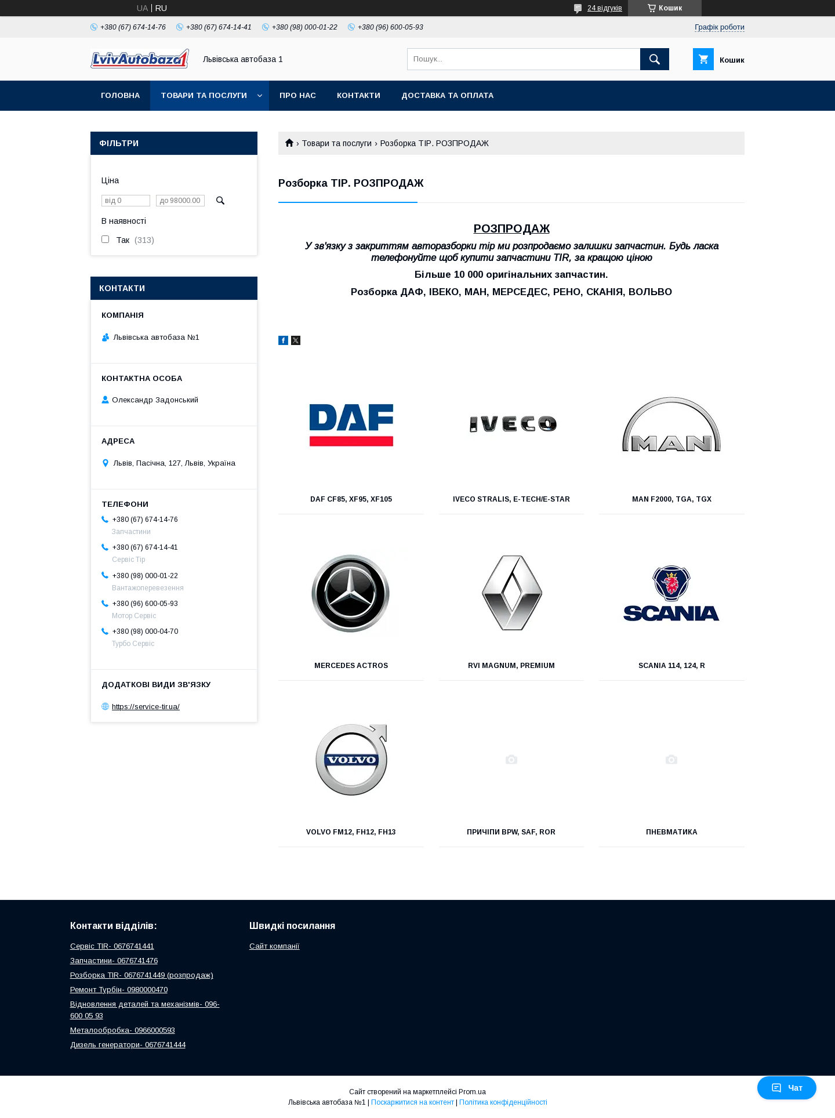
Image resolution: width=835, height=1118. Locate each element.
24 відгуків (604, 8)
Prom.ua (472, 1092)
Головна (120, 95)
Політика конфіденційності (503, 1102)
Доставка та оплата (447, 95)
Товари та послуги (204, 95)
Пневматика (672, 832)
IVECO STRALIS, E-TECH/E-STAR (511, 499)
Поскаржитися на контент (412, 1102)
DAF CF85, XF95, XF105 (351, 499)
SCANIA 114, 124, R (671, 666)
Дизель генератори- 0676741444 (128, 1044)
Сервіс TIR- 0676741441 (112, 946)
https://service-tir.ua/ (146, 706)
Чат (787, 1088)
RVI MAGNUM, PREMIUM (511, 666)
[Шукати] (654, 59)
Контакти (358, 95)
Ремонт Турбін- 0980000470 (119, 989)
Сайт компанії (274, 946)
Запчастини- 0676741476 (114, 960)
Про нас (297, 95)
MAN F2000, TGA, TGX (671, 499)
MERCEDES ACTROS (351, 666)
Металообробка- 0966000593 (122, 1030)
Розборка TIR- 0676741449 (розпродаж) (141, 975)
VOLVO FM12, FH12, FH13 (351, 832)
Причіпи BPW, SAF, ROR (511, 832)
